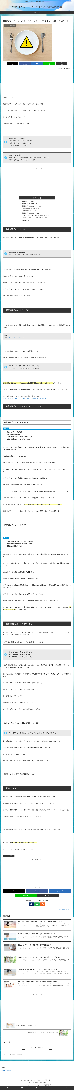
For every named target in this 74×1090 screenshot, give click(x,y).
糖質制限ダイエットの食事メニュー (31, 213)
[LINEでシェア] (48, 63)
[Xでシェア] (14, 63)
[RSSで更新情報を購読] (40, 904)
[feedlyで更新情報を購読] (37, 904)
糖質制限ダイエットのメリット (31, 208)
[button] (59, 63)
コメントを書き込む (37, 1050)
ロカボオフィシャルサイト (16, 337)
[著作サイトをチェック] (33, 904)
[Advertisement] (37, 81)
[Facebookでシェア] (25, 63)
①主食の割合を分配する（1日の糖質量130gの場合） (37, 215)
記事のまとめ (25, 220)
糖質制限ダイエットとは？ (29, 201)
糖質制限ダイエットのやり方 (29, 203)
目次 (34, 198)
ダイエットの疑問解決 (9, 856)
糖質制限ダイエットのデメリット (31, 211)
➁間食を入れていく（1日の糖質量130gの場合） (35, 218)
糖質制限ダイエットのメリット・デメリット (33, 206)
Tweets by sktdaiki (6, 1073)
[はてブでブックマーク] (37, 63)
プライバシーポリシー (33, 1085)
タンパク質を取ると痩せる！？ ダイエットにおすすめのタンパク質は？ (24, 398)
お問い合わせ (43, 1085)
